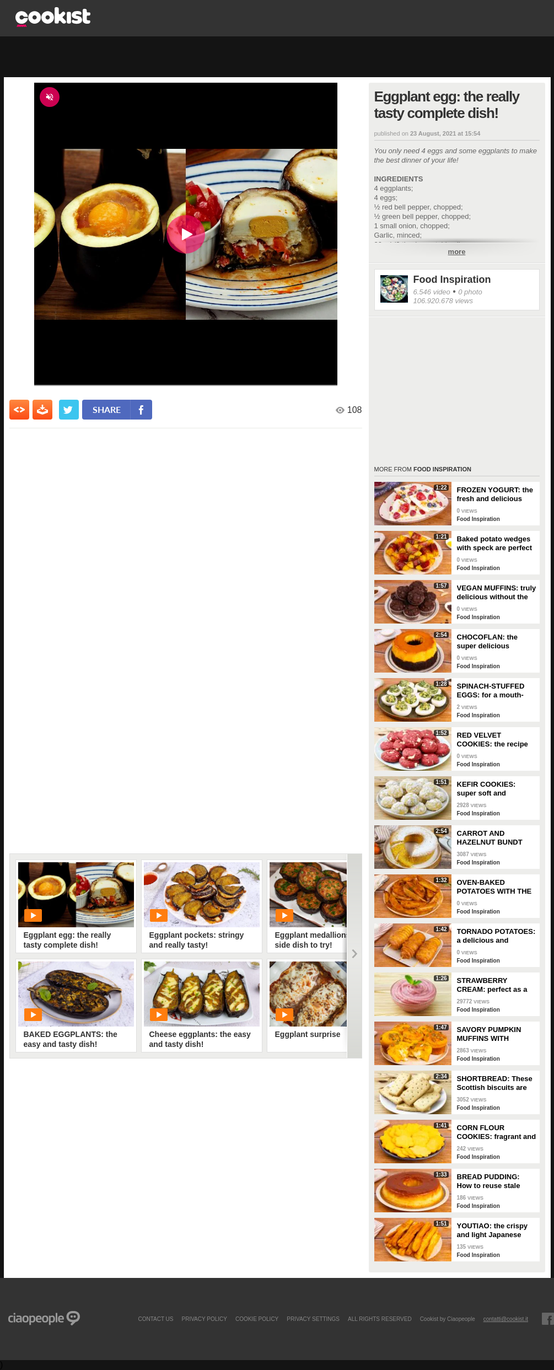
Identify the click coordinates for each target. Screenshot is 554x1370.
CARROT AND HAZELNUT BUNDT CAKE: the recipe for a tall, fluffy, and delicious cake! (495, 838)
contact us (155, 1318)
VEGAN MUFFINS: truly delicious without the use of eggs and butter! (496, 592)
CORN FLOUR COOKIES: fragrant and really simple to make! (496, 1132)
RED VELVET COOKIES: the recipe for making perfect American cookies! (492, 740)
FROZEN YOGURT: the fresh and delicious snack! (495, 494)
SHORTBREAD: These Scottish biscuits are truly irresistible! (495, 1083)
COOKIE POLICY (256, 1318)
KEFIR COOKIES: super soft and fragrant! (486, 789)
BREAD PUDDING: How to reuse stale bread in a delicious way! (490, 1181)
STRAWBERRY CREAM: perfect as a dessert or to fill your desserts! (492, 985)
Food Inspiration (452, 279)
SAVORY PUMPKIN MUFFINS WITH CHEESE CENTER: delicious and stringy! (494, 1034)
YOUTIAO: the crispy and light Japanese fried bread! (492, 1230)
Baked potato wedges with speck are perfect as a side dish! (495, 543)
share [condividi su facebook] (107, 409)
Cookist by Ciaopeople (447, 1318)
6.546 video (431, 292)
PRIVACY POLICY (204, 1318)
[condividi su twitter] (69, 410)
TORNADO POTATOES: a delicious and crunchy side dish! (496, 936)
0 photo (470, 292)
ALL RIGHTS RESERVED (380, 1318)
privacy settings (313, 1318)
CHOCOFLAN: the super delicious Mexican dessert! (487, 642)
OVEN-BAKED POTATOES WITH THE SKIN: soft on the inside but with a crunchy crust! (494, 887)
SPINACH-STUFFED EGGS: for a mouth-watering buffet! (491, 691)
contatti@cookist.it (505, 1318)
